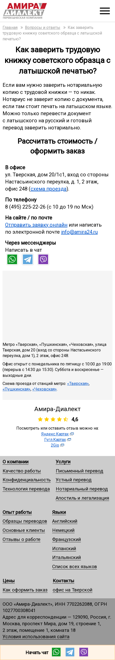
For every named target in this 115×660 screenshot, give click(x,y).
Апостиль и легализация (82, 498)
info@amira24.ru (79, 232)
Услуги (63, 461)
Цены (9, 580)
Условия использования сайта (36, 636)
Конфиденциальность (27, 479)
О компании (15, 461)
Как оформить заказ (25, 590)
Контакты (63, 580)
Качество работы (22, 470)
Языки (59, 512)
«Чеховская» (44, 389)
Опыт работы (17, 512)
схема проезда (48, 189)
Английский (64, 521)
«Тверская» (78, 383)
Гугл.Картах (55, 439)
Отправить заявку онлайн (36, 225)
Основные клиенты (24, 530)
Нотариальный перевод (82, 489)
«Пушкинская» (17, 389)
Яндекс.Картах (55, 434)
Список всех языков (74, 566)
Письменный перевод (79, 470)
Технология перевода (26, 489)
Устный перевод (74, 479)
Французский (66, 539)
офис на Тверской (72, 590)
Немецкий (63, 530)
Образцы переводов (25, 521)
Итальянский (66, 557)
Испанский (64, 548)
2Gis (55, 445)
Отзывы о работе (21, 539)
